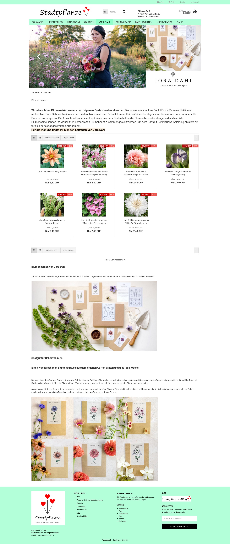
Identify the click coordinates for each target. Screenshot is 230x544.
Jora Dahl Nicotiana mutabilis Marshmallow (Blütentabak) (94, 173)
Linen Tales (55, 22)
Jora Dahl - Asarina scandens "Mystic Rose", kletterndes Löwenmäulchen (94, 222)
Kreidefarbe (164, 22)
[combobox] (52, 138)
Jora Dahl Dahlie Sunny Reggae (52, 172)
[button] (171, 2)
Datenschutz (82, 510)
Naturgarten (143, 22)
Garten (89, 22)
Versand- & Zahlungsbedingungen (90, 500)
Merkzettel (194, 2)
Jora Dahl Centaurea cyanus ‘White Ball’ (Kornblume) (136, 221)
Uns (78, 497)
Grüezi (160, 2)
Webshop (106, 540)
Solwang (37, 22)
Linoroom (73, 22)
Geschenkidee (82, 516)
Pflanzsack (123, 22)
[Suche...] (105, 11)
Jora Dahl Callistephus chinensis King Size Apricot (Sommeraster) (136, 173)
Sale (180, 22)
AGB (78, 513)
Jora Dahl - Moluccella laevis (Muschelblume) (52, 221)
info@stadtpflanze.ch (45, 535)
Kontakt (80, 503)
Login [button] (182, 2)
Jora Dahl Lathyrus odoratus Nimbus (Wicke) (178, 173)
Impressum (81, 506)
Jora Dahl (104, 22)
